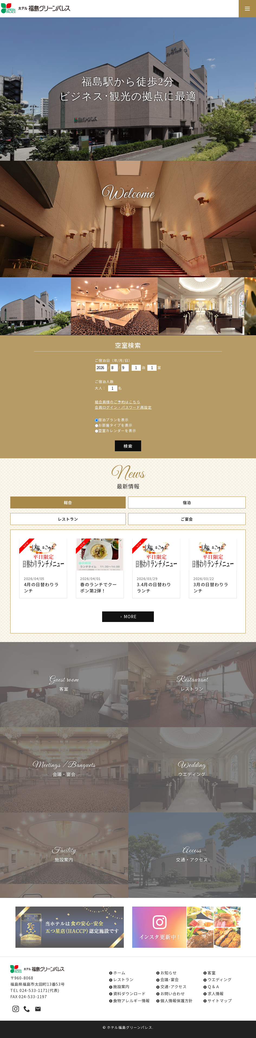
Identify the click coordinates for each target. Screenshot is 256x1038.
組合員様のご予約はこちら (117, 401)
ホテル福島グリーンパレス (129, 1027)
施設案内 (121, 986)
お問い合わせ (172, 993)
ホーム (119, 972)
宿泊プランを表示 (113, 419)
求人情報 (216, 993)
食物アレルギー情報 (131, 1000)
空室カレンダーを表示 (117, 430)
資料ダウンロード (129, 993)
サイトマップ (220, 1000)
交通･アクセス (173, 986)
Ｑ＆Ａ (214, 986)
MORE (128, 616)
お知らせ (168, 972)
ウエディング (220, 979)
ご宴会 (187, 519)
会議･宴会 (169, 979)
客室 (212, 972)
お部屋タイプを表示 (115, 425)
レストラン (68, 519)
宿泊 (187, 502)
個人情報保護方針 (176, 1000)
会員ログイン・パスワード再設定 (123, 407)
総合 (68, 502)
